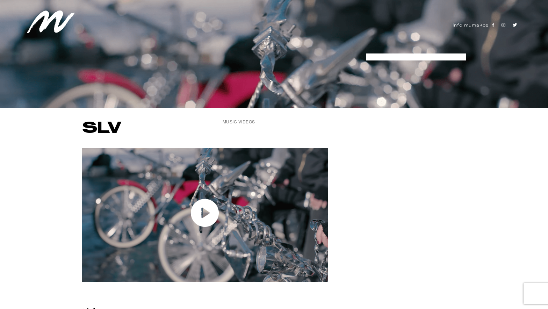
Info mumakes (471, 25)
